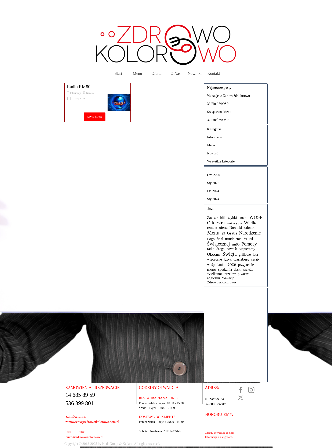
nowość (232, 249)
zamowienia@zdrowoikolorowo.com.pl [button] (92, 422)
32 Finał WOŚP (217, 120)
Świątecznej (218, 244)
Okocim (213, 254)
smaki (243, 218)
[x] (240, 397)
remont (212, 228)
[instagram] (251, 390)
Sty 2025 (213, 183)
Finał (248, 238)
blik (222, 218)
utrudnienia (233, 239)
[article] (97, 102)
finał (220, 239)
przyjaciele (246, 265)
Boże (231, 264)
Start (118, 73)
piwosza (244, 274)
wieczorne (214, 259)
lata (255, 254)
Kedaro (90, 93)
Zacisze (212, 218)
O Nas (175, 73)
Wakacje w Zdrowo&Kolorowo (228, 95)
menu (211, 269)
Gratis (232, 233)
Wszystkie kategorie (221, 161)
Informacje (75, 93)
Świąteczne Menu (219, 112)
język (228, 259)
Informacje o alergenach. (219, 436)
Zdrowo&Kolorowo (221, 282)
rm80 (235, 244)
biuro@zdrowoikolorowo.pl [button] (84, 437)
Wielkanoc (215, 274)
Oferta (156, 73)
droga (220, 249)
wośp (211, 265)
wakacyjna (234, 223)
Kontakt (213, 73)
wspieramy (247, 249)
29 (223, 233)
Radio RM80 (78, 86)
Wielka (250, 222)
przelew (230, 274)
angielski (213, 278)
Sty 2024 (213, 199)
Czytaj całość (94, 116)
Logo (211, 239)
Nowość (212, 153)
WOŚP (256, 217)
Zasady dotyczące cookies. (220, 432)
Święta (229, 254)
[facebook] (240, 390)
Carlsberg (241, 259)
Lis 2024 (213, 191)
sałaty (255, 259)
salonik (249, 228)
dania (220, 265)
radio (210, 249)
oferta (223, 228)
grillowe (245, 254)
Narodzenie (250, 233)
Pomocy (249, 244)
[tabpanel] (152, 443)
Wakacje (228, 278)
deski (238, 270)
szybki (232, 218)
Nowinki (194, 73)
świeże (248, 270)
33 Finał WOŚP (217, 103)
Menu (137, 73)
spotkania (225, 270)
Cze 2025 (213, 175)
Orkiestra (216, 222)
